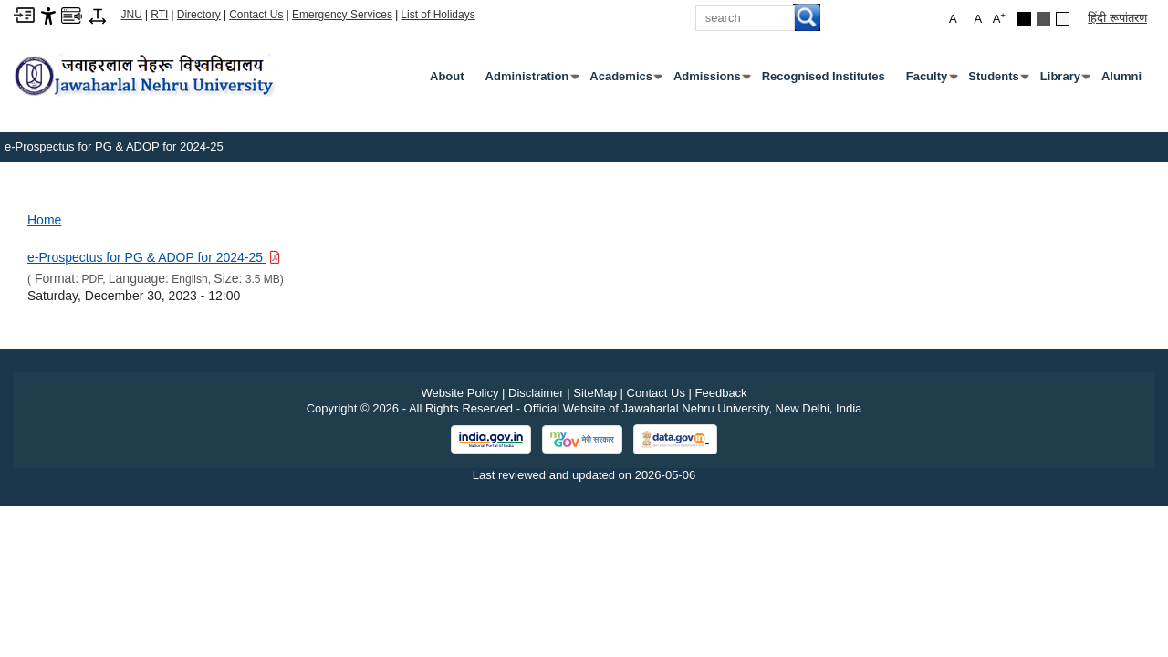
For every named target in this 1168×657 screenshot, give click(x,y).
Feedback (721, 393)
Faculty (930, 80)
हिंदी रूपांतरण (1117, 18)
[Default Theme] (1062, 19)
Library (1064, 80)
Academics (625, 80)
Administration (531, 80)
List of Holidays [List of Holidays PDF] (437, 14)
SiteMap (595, 393)
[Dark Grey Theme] (1043, 19)
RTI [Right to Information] (159, 14)
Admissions (711, 80)
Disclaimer (536, 393)
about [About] (447, 76)
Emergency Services (342, 14)
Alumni (1121, 76)
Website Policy (459, 393)
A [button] (999, 18)
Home (44, 220)
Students (997, 80)
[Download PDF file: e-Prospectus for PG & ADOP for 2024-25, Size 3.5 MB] (153, 257)
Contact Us (256, 14)
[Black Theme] (1024, 19)
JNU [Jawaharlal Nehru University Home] (131, 14)
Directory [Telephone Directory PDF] (199, 14)
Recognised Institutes (823, 76)
